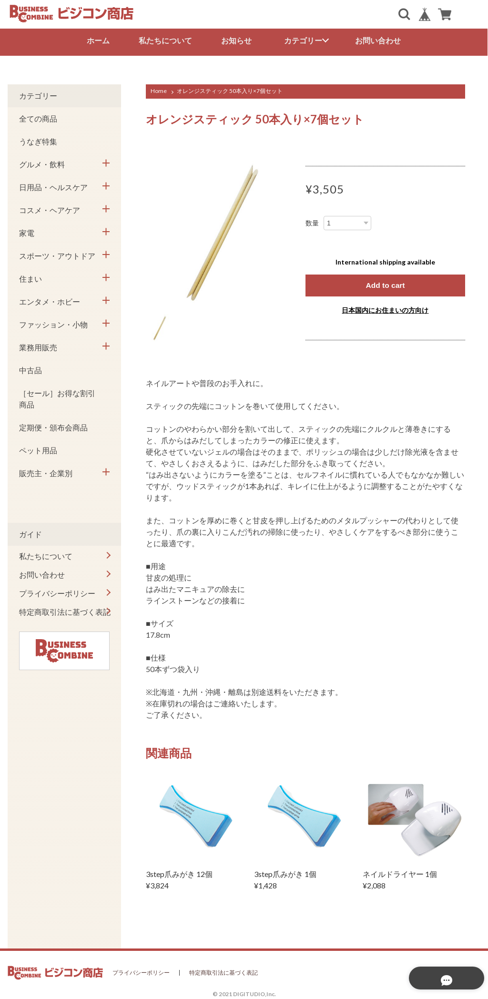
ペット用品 (38, 449)
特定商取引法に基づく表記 (65, 610)
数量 (312, 222)
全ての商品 (38, 117)
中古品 (30, 369)
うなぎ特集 (38, 140)
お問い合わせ (378, 40)
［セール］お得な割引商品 (57, 397)
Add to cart (385, 284)
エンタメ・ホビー (49, 300)
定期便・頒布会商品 (53, 426)
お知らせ (236, 40)
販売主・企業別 (45, 472)
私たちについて (165, 40)
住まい (30, 277)
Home (159, 89)
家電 (26, 231)
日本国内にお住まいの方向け (385, 309)
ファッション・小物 (53, 323)
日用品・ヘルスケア (53, 186)
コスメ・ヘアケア (49, 209)
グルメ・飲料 (42, 163)
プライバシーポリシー (57, 592)
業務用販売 (38, 346)
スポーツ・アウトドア (57, 254)
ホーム (98, 40)
